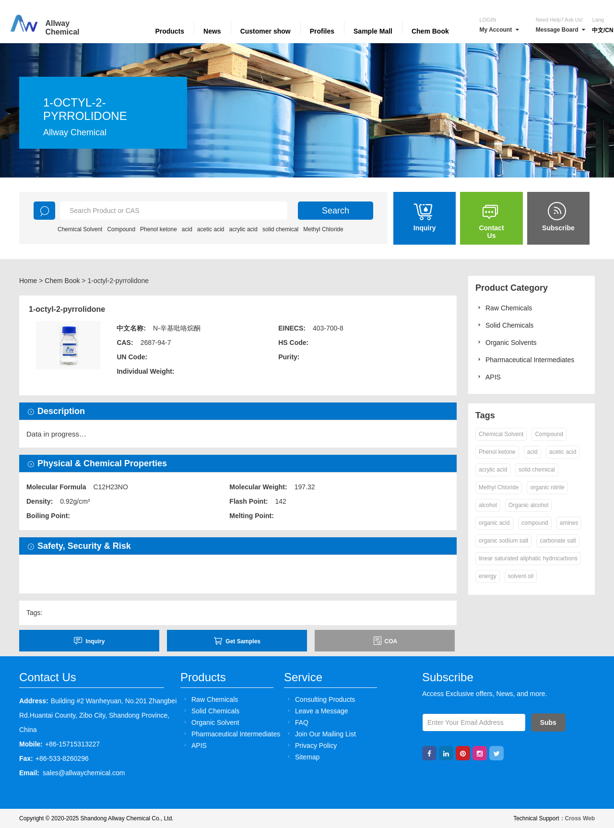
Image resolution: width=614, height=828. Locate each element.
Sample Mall (373, 31)
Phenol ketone (158, 229)
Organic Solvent (210, 722)
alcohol (488, 505)
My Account (500, 29)
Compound (121, 229)
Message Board (561, 29)
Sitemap (302, 757)
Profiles (322, 31)
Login (488, 20)
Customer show (265, 31)
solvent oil (520, 576)
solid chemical (280, 229)
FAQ (296, 722)
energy (487, 576)
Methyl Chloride (323, 229)
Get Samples (236, 641)
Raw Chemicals (503, 308)
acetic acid (210, 229)
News (212, 31)
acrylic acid (243, 229)
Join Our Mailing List (320, 734)
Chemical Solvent (80, 229)
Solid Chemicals (504, 325)
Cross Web (580, 818)
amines (569, 523)
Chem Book (430, 31)
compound (534, 523)
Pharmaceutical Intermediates (524, 359)
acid (187, 229)
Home (28, 280)
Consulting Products (320, 699)
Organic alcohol (528, 505)
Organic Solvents (506, 342)
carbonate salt (558, 540)
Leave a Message (316, 711)
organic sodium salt (503, 540)
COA (385, 641)
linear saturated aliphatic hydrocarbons (528, 558)
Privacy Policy (311, 745)
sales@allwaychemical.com (84, 773)
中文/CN (603, 30)
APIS (488, 377)
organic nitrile (547, 487)
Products (169, 31)
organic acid (494, 523)
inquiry (89, 641)
